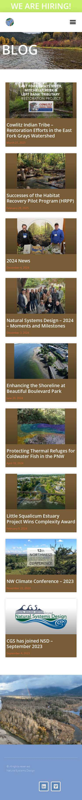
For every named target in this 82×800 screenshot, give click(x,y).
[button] (73, 22)
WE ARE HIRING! (41, 6)
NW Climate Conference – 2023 (40, 581)
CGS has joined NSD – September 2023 (30, 643)
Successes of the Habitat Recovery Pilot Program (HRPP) (40, 198)
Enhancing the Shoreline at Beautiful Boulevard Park (36, 388)
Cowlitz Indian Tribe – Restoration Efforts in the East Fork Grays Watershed (39, 130)
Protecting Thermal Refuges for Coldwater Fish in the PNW (41, 453)
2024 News (18, 261)
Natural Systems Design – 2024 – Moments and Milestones (40, 323)
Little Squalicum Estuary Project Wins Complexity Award (41, 518)
